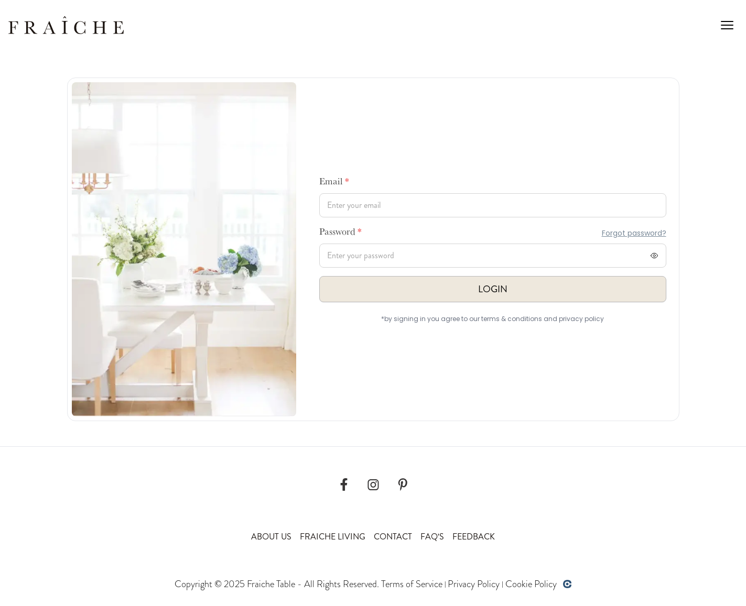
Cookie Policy (531, 584)
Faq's (432, 537)
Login (492, 289)
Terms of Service (411, 584)
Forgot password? (634, 233)
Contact (393, 537)
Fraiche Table (271, 584)
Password (340, 233)
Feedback (473, 537)
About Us (271, 537)
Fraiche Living (332, 537)
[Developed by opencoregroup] (567, 584)
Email (334, 183)
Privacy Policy (474, 584)
